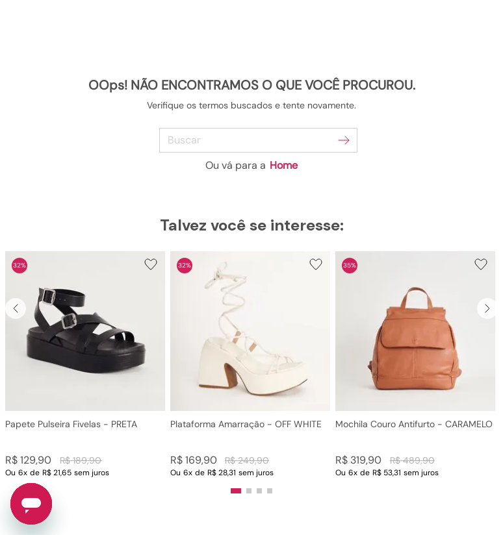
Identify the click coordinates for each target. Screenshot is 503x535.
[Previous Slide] (15, 308)
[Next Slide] (487, 308)
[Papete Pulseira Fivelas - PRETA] (85, 364)
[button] (85, 364)
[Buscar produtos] (344, 140)
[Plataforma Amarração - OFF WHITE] (250, 364)
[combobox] (251, 140)
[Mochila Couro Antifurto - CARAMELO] (415, 364)
